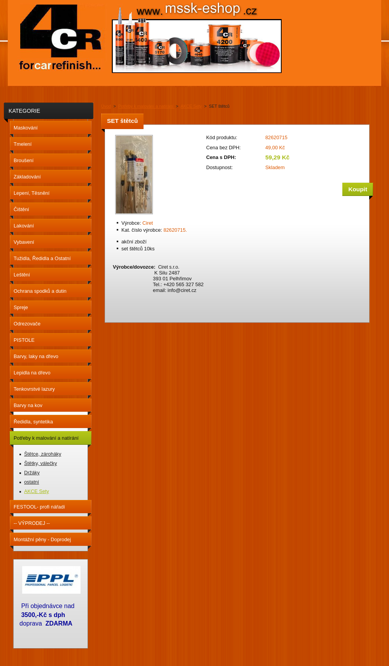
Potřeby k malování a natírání (146, 106)
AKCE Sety (191, 106)
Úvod (106, 106)
